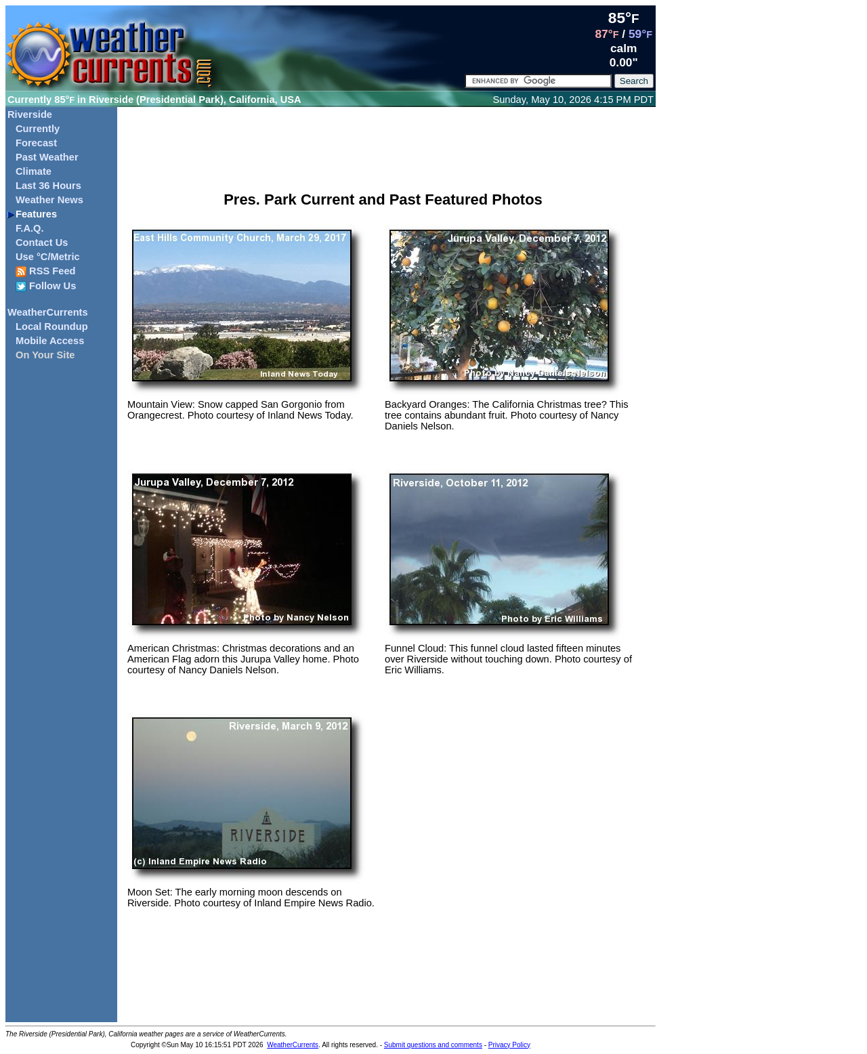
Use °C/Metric (48, 256)
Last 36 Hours (48, 185)
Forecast (36, 143)
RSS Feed (46, 271)
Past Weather (47, 157)
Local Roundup (52, 326)
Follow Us (46, 286)
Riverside (29, 114)
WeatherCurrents (47, 312)
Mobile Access (50, 340)
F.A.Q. (30, 228)
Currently (38, 128)
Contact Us (42, 242)
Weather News (49, 199)
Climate (33, 171)
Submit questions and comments (433, 1045)
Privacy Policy (509, 1045)
